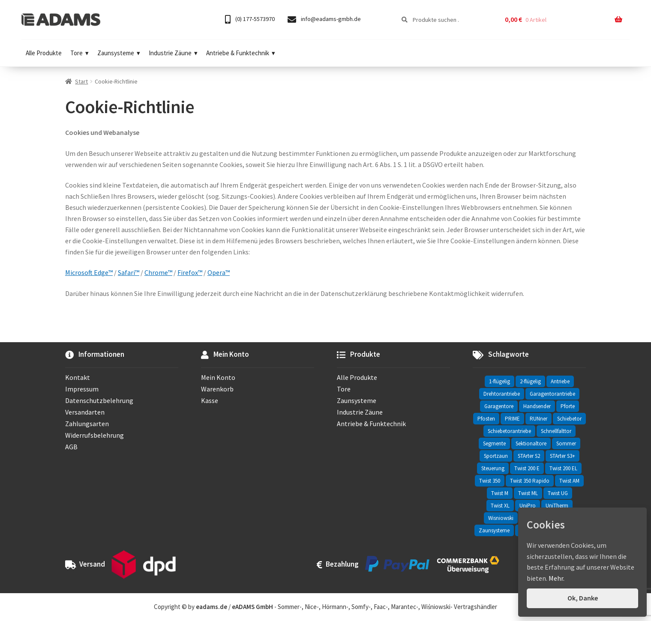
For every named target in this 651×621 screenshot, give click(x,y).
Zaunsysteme (118, 53)
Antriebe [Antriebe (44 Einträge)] (560, 381)
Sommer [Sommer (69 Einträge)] (566, 443)
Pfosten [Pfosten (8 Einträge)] (486, 418)
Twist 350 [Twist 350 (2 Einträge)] (489, 480)
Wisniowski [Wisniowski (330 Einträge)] (500, 518)
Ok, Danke (582, 598)
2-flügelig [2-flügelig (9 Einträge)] (530, 381)
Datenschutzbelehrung (99, 400)
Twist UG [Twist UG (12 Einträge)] (558, 493)
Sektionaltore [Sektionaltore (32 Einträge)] (531, 443)
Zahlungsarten (87, 423)
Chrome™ (158, 272)
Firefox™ (189, 272)
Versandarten (85, 412)
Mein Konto (218, 377)
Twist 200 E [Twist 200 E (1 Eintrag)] (527, 468)
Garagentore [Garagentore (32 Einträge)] (498, 406)
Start (81, 81)
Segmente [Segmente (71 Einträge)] (494, 443)
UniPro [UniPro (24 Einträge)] (527, 505)
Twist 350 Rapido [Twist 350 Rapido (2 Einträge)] (529, 480)
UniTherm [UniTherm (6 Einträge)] (557, 505)
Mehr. (556, 578)
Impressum (82, 389)
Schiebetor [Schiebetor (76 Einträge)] (569, 418)
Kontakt (77, 377)
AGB (71, 446)
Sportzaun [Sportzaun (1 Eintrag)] (496, 456)
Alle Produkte (44, 53)
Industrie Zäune (173, 53)
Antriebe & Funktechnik (240, 53)
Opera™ (218, 272)
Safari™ (128, 272)
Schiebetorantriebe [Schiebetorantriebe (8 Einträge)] (509, 431)
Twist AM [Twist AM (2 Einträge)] (569, 480)
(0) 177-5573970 (250, 19)
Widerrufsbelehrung (94, 435)
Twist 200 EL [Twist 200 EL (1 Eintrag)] (563, 468)
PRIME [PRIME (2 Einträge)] (512, 418)
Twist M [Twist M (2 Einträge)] (499, 493)
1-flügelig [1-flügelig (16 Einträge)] (499, 381)
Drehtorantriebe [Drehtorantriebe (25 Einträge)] (501, 393)
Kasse (209, 400)
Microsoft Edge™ (89, 272)
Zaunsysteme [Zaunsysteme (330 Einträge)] (494, 530)
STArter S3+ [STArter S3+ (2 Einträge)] (562, 456)
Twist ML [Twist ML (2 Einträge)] (528, 493)
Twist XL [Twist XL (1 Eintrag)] (500, 505)
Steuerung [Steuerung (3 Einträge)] (492, 468)
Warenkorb (217, 389)
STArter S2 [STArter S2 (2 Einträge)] (529, 456)
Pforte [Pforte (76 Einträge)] (568, 406)
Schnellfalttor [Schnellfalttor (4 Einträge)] (556, 431)
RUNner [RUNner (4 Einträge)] (538, 418)
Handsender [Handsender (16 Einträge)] (537, 406)
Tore (79, 53)
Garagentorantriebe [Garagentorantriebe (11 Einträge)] (552, 393)
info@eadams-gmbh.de (324, 19)
